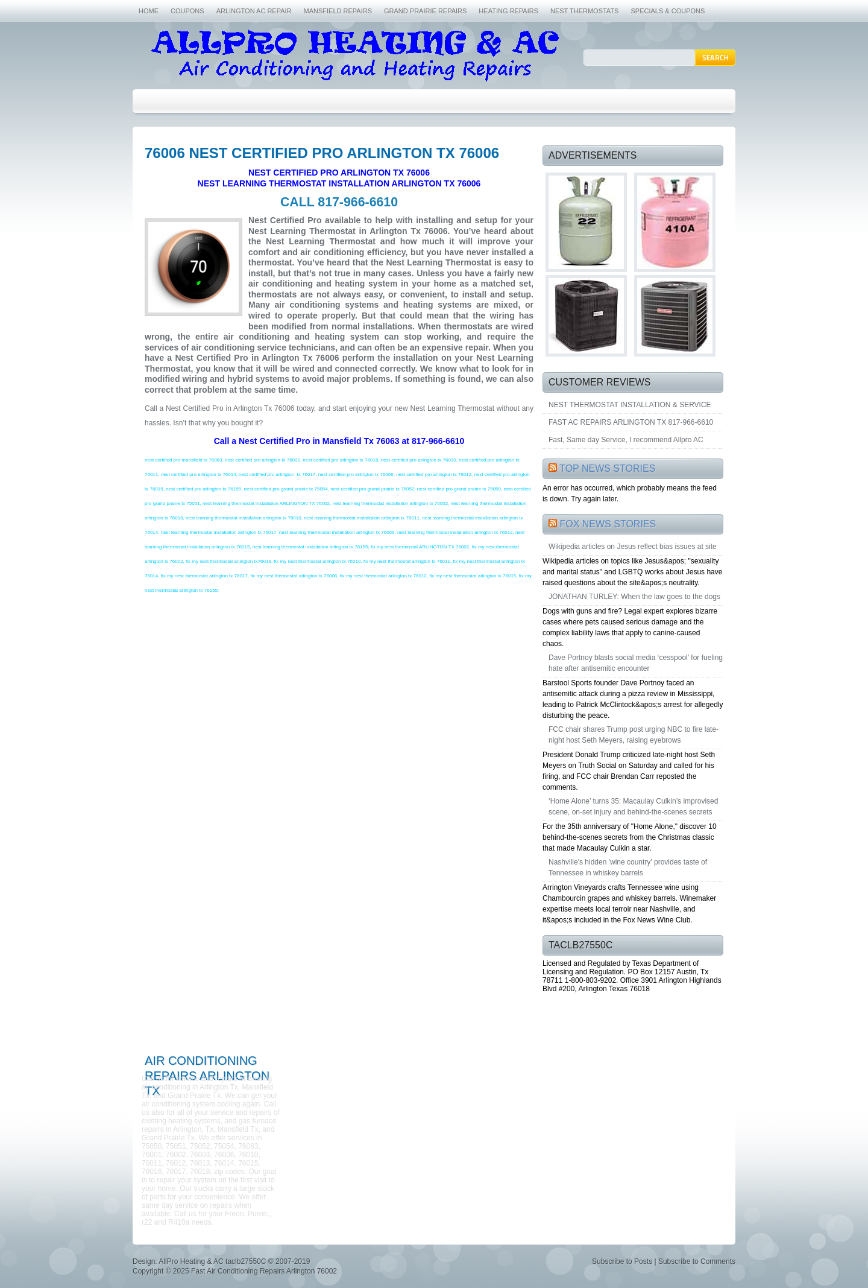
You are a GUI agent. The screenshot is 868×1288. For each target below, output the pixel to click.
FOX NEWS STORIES (607, 524)
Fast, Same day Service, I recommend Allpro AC (626, 440)
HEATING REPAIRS (508, 10)
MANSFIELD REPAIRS (338, 10)
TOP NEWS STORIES (607, 468)
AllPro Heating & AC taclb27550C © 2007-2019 (234, 1261)
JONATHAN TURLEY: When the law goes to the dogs (634, 596)
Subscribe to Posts (622, 1261)
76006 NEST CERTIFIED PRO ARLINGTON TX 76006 (322, 153)
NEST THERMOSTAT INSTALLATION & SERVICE (630, 405)
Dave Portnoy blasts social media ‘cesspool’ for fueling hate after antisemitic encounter (636, 663)
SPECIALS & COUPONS (668, 10)
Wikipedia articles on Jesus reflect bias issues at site (633, 546)
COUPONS (187, 10)
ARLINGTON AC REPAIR (254, 10)
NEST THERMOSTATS (584, 10)
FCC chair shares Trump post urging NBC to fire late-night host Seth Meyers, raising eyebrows (634, 734)
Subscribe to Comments (696, 1261)
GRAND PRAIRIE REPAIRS (425, 10)
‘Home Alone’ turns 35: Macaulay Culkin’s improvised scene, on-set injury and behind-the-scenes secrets (633, 806)
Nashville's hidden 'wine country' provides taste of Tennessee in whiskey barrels (628, 867)
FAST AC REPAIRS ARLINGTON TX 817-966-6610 (631, 422)
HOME (149, 10)
